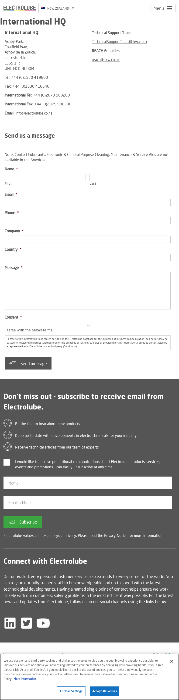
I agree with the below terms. (29, 330)
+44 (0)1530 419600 (29, 77)
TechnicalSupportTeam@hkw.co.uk (119, 41)
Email (11, 194)
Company (14, 231)
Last (93, 183)
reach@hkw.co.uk (106, 59)
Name (11, 169)
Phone (12, 212)
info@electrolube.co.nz (33, 113)
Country (13, 249)
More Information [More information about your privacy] (25, 680)
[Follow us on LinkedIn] (10, 623)
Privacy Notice (115, 535)
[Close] (171, 663)
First (8, 183)
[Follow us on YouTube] (43, 623)
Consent (13, 317)
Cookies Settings (71, 693)
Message (13, 267)
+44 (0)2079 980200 (51, 95)
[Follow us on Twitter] (26, 623)
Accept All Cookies (104, 693)
